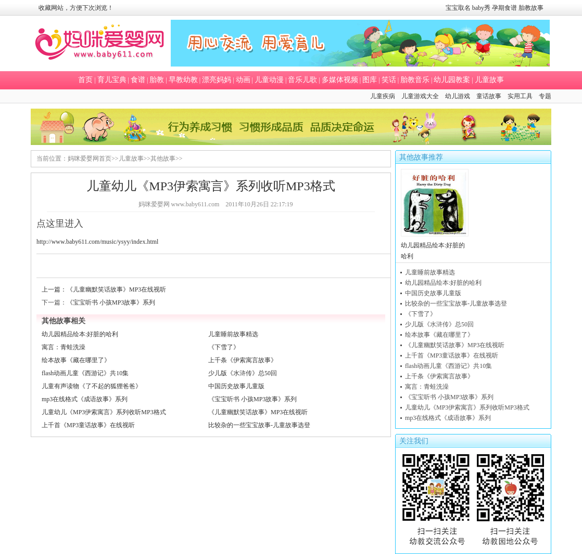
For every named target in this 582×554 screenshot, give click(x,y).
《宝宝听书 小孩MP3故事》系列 (111, 302)
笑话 (389, 80)
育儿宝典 (111, 80)
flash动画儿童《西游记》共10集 (85, 373)
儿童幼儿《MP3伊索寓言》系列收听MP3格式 (104, 412)
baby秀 (481, 7)
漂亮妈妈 (216, 80)
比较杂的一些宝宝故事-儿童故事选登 (259, 425)
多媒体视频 (340, 80)
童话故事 (488, 96)
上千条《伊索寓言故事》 (242, 360)
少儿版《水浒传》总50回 (242, 373)
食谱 (138, 80)
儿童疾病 (382, 96)
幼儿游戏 (457, 96)
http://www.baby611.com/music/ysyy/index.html (97, 241)
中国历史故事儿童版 (236, 386)
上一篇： (54, 289)
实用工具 (520, 96)
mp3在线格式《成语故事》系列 (85, 399)
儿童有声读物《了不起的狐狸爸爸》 (92, 386)
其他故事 (162, 158)
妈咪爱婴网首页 (89, 158)
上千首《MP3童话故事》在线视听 (88, 425)
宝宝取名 (458, 7)
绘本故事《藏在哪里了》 (76, 360)
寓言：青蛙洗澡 (63, 347)
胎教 (156, 80)
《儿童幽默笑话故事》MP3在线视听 (116, 289)
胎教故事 (530, 7)
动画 (243, 80)
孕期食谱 (504, 7)
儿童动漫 (269, 80)
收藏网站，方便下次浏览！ (76, 7)
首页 (85, 80)
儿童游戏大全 (420, 96)
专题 (545, 96)
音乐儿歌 (302, 80)
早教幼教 (183, 80)
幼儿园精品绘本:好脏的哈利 (80, 334)
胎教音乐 (414, 80)
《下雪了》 (223, 347)
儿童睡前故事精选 (233, 334)
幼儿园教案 (452, 80)
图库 (369, 80)
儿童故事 (489, 80)
